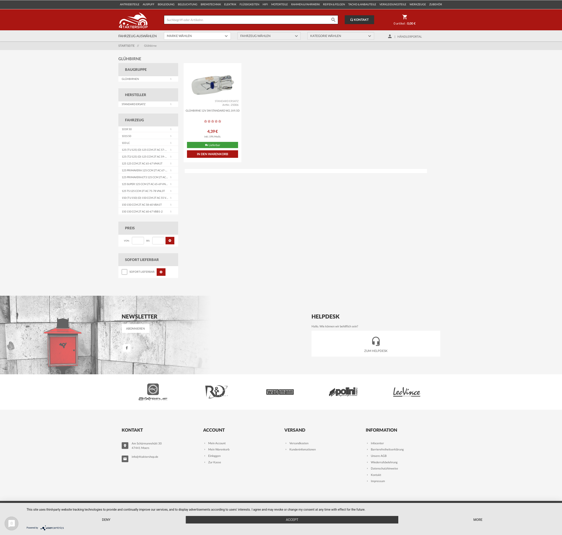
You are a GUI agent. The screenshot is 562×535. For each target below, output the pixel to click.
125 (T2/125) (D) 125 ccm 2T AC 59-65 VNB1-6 (150, 156)
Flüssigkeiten (249, 4)
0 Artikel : (405, 20)
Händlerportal (409, 36)
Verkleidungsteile (392, 4)
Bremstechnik (211, 4)
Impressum (375, 481)
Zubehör (435, 4)
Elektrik (230, 4)
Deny (106, 520)
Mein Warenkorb (216, 449)
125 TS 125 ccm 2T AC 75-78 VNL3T (143, 191)
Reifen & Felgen (334, 4)
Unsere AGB (376, 456)
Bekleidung (166, 4)
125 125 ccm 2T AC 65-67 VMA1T (142, 163)
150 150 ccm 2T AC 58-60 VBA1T (142, 204)
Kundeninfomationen (300, 449)
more (477, 520)
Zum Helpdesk (376, 343)
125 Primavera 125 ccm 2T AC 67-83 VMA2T (150, 170)
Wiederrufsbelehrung (382, 462)
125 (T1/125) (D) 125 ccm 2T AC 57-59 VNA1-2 (150, 149)
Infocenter (375, 443)
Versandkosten (296, 443)
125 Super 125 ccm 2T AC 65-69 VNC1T (146, 184)
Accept (292, 520)
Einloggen (212, 456)
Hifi (265, 4)
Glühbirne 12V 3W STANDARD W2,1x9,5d (213, 110)
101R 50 (127, 129)
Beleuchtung (187, 4)
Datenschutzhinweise (382, 468)
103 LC (126, 143)
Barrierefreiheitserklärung (385, 449)
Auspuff (148, 4)
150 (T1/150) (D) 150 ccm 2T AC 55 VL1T (146, 197)
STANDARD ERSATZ (133, 104)
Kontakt (359, 19)
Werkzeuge (418, 4)
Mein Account (214, 443)
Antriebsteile (129, 4)
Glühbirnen (130, 79)
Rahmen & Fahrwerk (305, 4)
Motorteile (279, 4)
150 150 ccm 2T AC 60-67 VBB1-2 (142, 211)
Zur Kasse (212, 462)
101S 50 (126, 136)
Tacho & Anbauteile (362, 4)
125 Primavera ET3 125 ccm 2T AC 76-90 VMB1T (152, 177)
